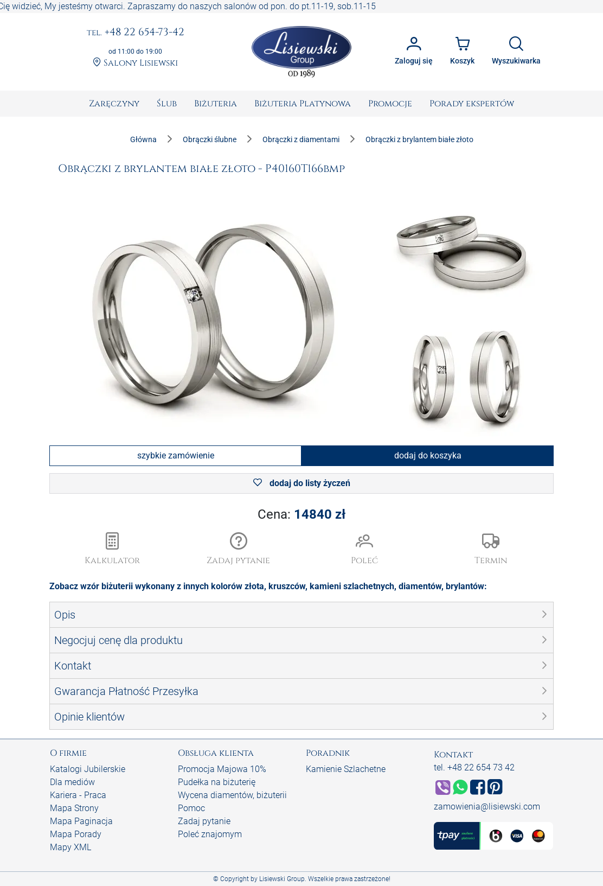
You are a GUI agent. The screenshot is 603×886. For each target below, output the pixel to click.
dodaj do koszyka (427, 455)
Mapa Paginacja (81, 821)
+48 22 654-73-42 (135, 32)
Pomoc (191, 808)
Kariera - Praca (78, 795)
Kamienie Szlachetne (346, 769)
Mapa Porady (75, 834)
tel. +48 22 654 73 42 (474, 767)
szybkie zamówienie (175, 455)
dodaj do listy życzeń (301, 483)
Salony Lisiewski (135, 63)
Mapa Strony (74, 808)
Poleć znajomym (210, 834)
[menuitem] (114, 104)
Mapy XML (70, 847)
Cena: (301, 514)
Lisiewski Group (282, 879)
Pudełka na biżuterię (216, 782)
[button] (239, 549)
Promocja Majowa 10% (222, 769)
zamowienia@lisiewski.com (487, 806)
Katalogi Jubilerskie (87, 769)
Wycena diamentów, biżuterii (232, 795)
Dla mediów (72, 782)
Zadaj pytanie (204, 821)
